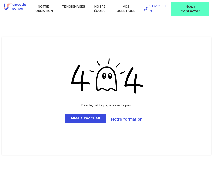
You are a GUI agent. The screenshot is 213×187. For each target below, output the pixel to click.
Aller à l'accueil (85, 118)
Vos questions (126, 9)
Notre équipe (99, 9)
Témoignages (73, 6)
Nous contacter (190, 9)
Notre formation (43, 9)
